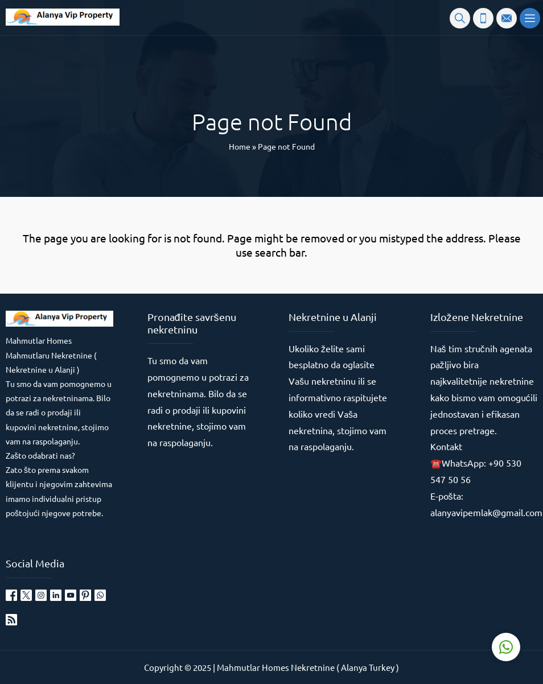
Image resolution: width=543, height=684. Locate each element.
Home (239, 146)
